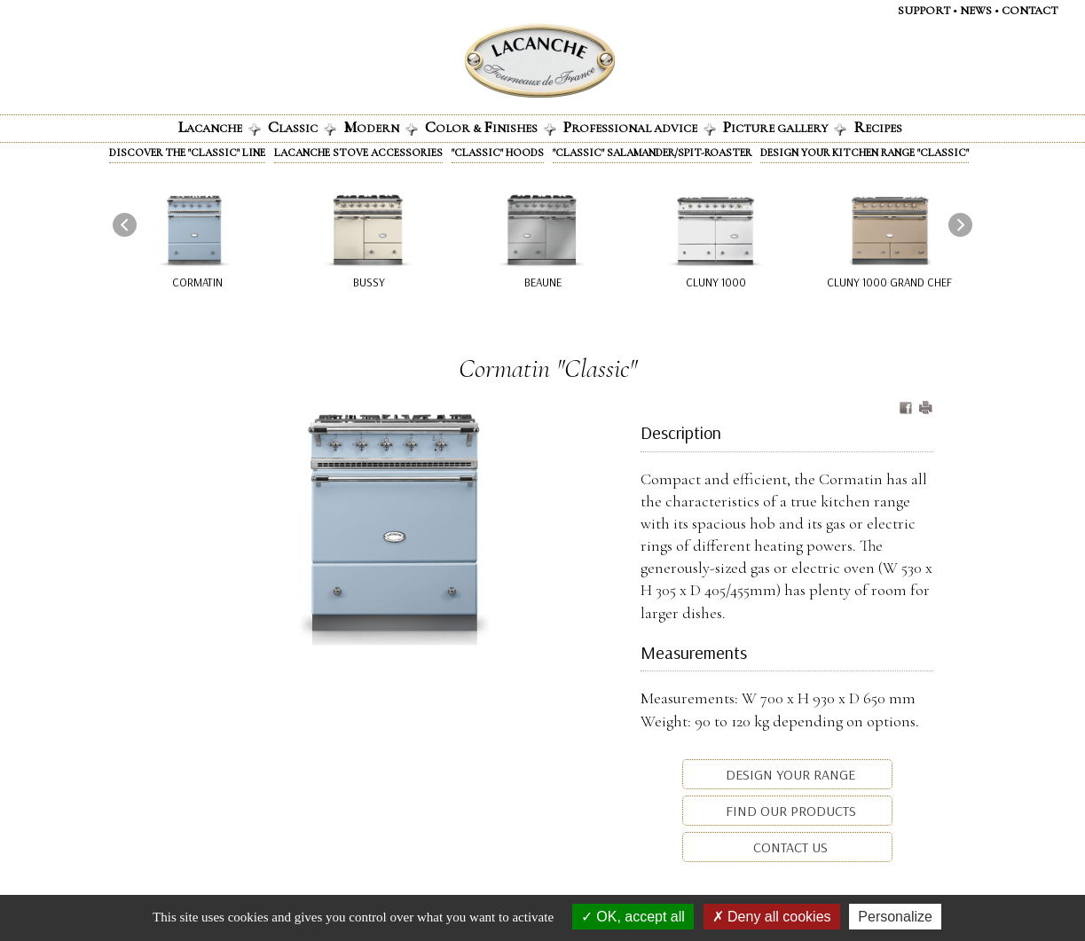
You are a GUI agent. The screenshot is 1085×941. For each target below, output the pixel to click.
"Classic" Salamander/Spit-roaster (652, 152)
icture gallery (784, 127)
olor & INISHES (490, 127)
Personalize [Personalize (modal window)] (895, 916)
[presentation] (125, 225)
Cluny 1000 (716, 282)
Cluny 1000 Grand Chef (889, 282)
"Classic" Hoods (498, 152)
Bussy (369, 282)
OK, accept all (633, 916)
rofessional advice (639, 127)
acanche (219, 127)
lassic (302, 127)
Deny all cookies (771, 916)
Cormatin (197, 282)
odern (380, 127)
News (976, 11)
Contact (1029, 11)
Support (924, 11)
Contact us (789, 847)
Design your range (788, 774)
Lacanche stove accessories (358, 152)
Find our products (789, 810)
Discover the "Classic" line (187, 152)
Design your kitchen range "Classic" (864, 152)
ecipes (877, 127)
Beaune (543, 282)
